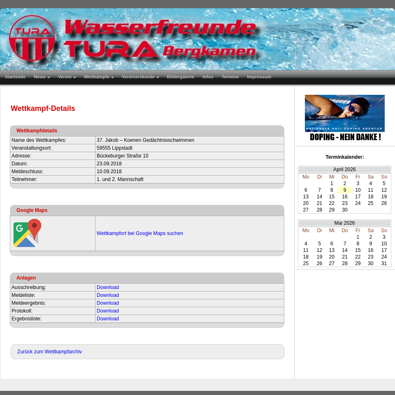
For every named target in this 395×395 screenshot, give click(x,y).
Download (108, 287)
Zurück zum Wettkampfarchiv (49, 352)
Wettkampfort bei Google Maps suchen (140, 233)
